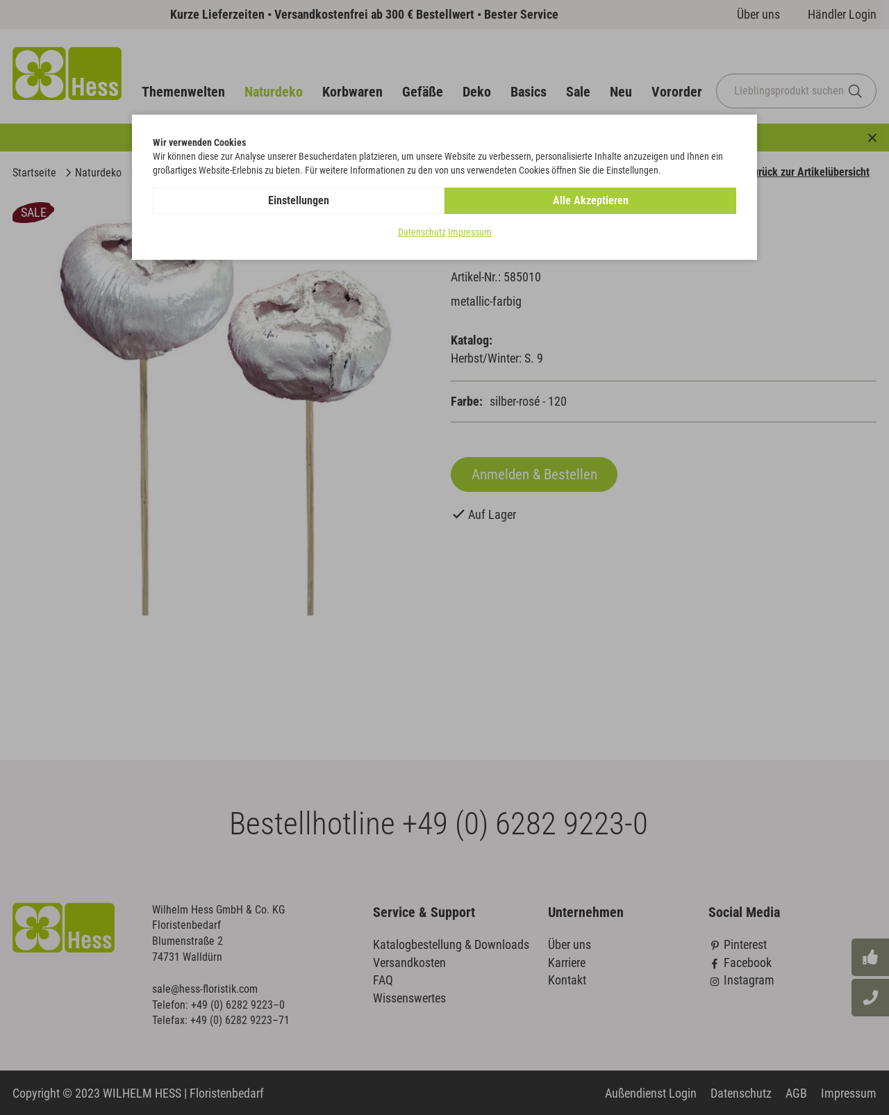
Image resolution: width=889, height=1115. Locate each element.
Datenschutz (422, 232)
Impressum (470, 232)
